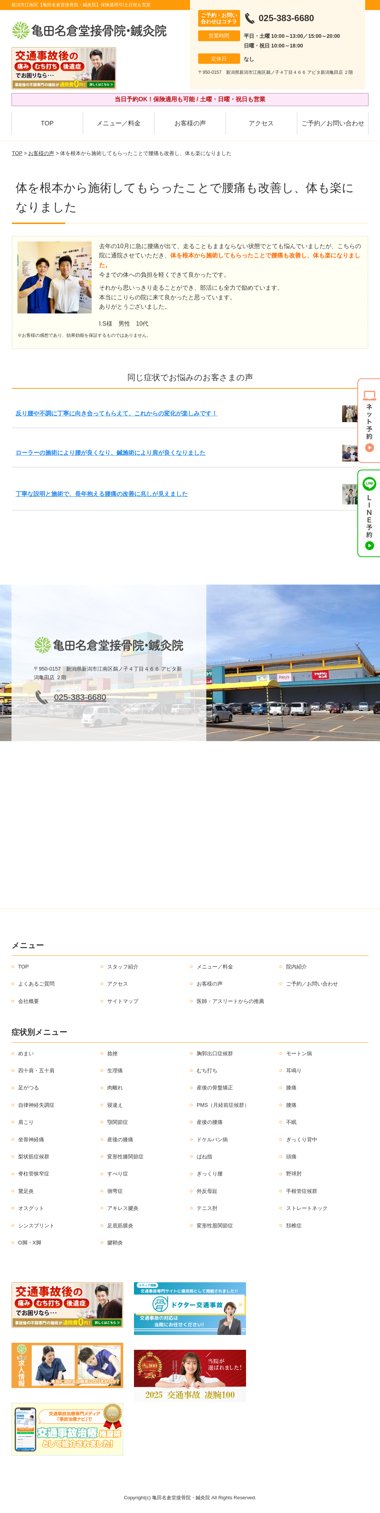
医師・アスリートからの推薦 (230, 1001)
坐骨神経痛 (31, 1139)
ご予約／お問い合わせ (332, 123)
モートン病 (299, 1053)
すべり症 (117, 1174)
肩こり (26, 1122)
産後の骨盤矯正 (215, 1088)
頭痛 (291, 1157)
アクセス (261, 123)
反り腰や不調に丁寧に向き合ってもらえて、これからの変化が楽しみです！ (116, 413)
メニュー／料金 (118, 123)
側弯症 (115, 1191)
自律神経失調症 (36, 1105)
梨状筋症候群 (33, 1157)
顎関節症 (117, 1122)
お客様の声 (190, 123)
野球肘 (294, 1174)
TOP (47, 123)
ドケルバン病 (212, 1139)
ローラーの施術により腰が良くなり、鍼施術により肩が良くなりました (111, 453)
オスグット (31, 1208)
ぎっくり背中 (301, 1139)
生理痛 (115, 1070)
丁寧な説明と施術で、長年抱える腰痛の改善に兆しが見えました (102, 494)
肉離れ (115, 1088)
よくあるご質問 (36, 984)
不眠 (291, 1122)
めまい (26, 1053)
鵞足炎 (26, 1191)
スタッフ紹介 (122, 967)
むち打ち (207, 1070)
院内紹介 (296, 967)
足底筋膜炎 (120, 1226)
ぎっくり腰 (210, 1174)
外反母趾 (207, 1191)
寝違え (115, 1105)
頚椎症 (294, 1226)
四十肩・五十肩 (36, 1070)
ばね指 (204, 1157)
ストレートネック (307, 1208)
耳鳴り (294, 1070)
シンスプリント (36, 1226)
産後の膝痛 (120, 1139)
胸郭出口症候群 (215, 1053)
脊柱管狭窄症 (33, 1174)
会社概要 (28, 1001)
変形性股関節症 (215, 1226)
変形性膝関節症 (125, 1157)
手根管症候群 (301, 1191)
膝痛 (291, 1088)
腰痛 (291, 1105)
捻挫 (112, 1053)
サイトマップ (122, 1001)
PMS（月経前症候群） (223, 1105)
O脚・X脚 (29, 1243)
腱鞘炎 (115, 1243)
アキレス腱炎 (122, 1208)
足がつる (28, 1088)
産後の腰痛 (210, 1122)
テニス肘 (207, 1208)
